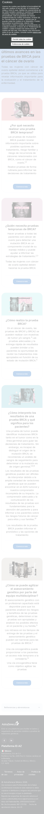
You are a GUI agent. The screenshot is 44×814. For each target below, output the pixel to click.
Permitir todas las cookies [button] (22, 39)
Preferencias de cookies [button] (20, 44)
